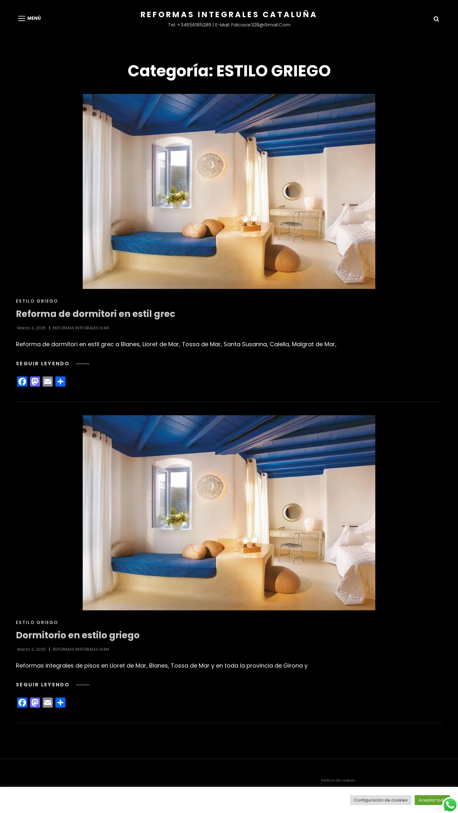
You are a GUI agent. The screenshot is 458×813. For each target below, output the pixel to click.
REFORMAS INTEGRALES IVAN (81, 328)
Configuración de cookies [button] (381, 800)
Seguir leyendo (53, 364)
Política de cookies (338, 780)
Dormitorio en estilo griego (78, 635)
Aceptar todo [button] (432, 800)
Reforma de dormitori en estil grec (95, 314)
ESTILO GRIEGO (37, 301)
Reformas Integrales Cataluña (229, 14)
